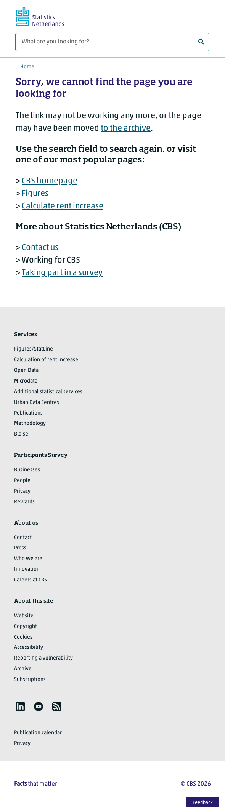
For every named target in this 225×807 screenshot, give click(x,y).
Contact (23, 537)
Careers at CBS (30, 580)
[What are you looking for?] (112, 42)
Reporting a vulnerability (43, 658)
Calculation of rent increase (46, 359)
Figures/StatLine (33, 349)
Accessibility (28, 647)
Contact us (40, 247)
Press (20, 548)
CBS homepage (49, 181)
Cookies (23, 637)
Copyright (25, 626)
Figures (35, 193)
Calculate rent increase (62, 206)
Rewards (24, 502)
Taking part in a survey (62, 273)
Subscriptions (30, 679)
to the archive (126, 128)
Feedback (203, 802)
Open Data (26, 370)
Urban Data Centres (36, 402)
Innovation (27, 569)
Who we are (28, 558)
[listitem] (20, 706)
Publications (28, 413)
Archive (23, 668)
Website (24, 615)
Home (27, 66)
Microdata (25, 381)
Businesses (27, 470)
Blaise (21, 434)
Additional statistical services (48, 391)
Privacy (22, 491)
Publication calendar (38, 732)
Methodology (30, 423)
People (22, 480)
